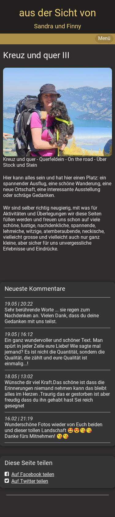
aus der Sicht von (57, 13)
